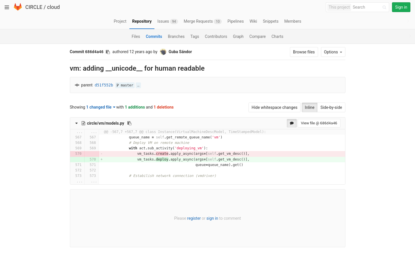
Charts (277, 36)
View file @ (319, 123)
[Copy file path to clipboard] (129, 123)
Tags (194, 36)
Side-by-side (331, 107)
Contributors (216, 36)
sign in (212, 218)
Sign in (401, 7)
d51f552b (104, 85)
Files (136, 36)
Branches (176, 36)
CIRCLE (33, 7)
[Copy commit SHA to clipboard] (107, 52)
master (125, 85)
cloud (53, 7)
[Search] (370, 7)
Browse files (304, 52)
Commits (154, 36)
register (194, 218)
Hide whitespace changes (275, 107)
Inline (310, 107)
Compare (257, 36)
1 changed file (100, 107)
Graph (238, 36)
